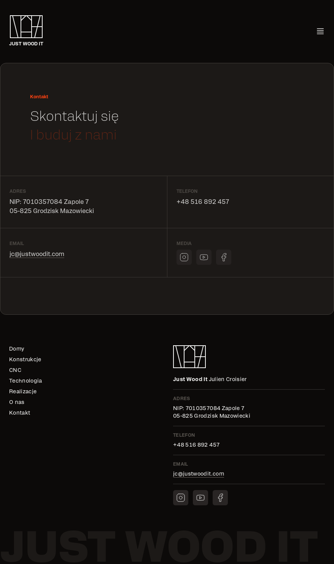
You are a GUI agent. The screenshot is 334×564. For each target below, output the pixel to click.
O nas (17, 402)
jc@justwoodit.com (37, 254)
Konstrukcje (25, 359)
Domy (16, 349)
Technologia (25, 381)
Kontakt (19, 413)
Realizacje (23, 391)
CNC (15, 370)
